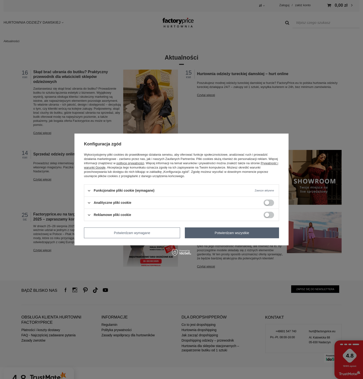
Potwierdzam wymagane (132, 233)
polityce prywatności (130, 163)
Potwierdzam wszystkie (232, 233)
